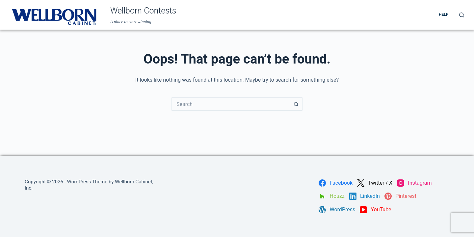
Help (443, 14)
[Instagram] (414, 183)
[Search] (461, 15)
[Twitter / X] (374, 183)
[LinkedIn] (364, 196)
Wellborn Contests (143, 10)
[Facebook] (336, 183)
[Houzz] (331, 196)
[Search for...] (230, 104)
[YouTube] (375, 209)
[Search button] (296, 104)
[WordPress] (337, 209)
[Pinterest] (400, 196)
